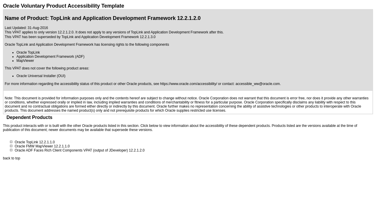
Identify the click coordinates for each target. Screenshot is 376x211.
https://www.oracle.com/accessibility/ (188, 84)
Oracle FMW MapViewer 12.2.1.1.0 (42, 146)
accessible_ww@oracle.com (258, 84)
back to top (11, 158)
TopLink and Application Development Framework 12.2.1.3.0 (108, 37)
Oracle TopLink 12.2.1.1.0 (35, 142)
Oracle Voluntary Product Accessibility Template (63, 6)
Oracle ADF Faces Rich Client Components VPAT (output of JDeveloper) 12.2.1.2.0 (80, 150)
